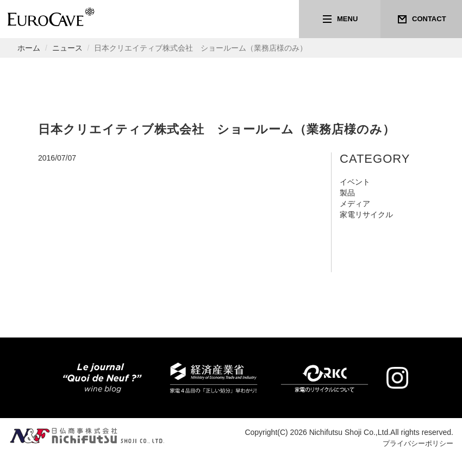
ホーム (28, 48)
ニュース (67, 48)
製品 (347, 192)
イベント (355, 181)
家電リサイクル (366, 214)
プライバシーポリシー (415, 443)
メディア (355, 203)
